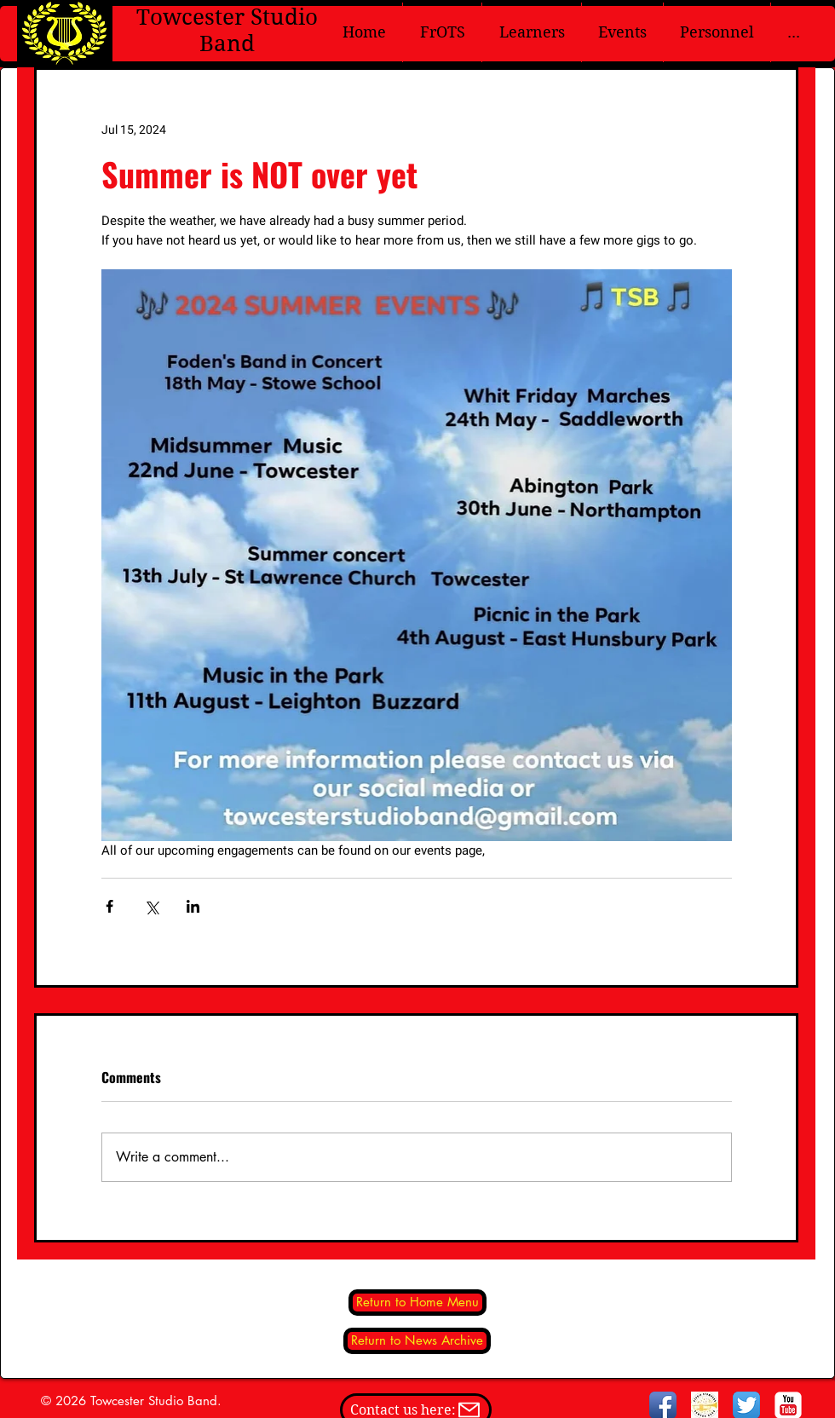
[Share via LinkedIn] (193, 906)
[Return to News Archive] (417, 1341)
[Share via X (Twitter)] (151, 906)
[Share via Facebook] (109, 906)
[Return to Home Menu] (417, 1302)
